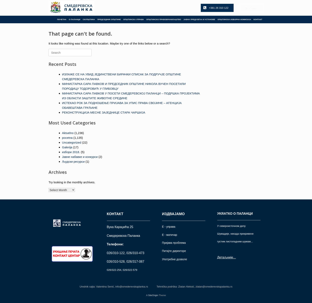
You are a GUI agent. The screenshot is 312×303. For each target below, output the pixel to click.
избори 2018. (71, 152)
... (234, 257)
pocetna (67, 137)
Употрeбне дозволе (174, 259)
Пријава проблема (174, 242)
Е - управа (168, 226)
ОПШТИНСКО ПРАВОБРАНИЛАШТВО (163, 19)
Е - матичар (169, 234)
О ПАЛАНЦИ (74, 19)
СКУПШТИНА (89, 19)
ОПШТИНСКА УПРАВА (133, 19)
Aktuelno (68, 133)
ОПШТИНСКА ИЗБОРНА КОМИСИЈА (234, 19)
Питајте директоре (174, 250)
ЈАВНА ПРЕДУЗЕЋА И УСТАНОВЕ (199, 19)
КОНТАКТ (258, 19)
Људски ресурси (73, 161)
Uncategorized (71, 142)
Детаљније (225, 257)
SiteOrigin (153, 295)
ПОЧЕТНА (61, 19)
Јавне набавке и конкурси (80, 156)
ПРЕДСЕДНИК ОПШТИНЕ (109, 19)
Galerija (67, 147)
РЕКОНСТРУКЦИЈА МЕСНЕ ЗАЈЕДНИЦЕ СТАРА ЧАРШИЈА (103, 112)
